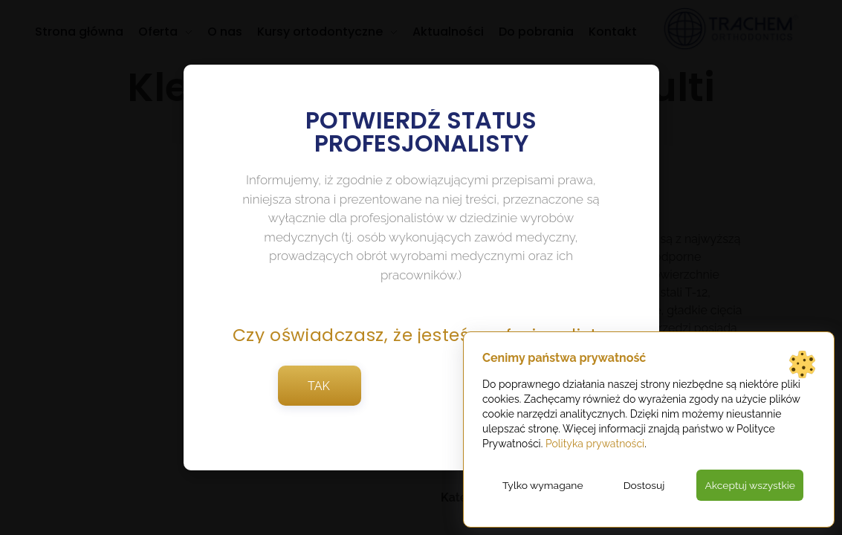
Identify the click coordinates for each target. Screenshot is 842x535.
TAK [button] (319, 390)
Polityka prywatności (594, 444)
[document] (421, 267)
